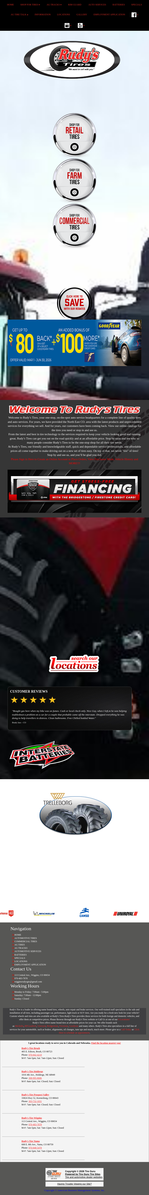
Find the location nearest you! (106, 1043)
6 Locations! (124, 1019)
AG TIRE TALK (19, 14)
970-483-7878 (35, 1124)
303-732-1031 (35, 1101)
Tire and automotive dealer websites (83, 1176)
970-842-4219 (35, 1054)
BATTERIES (20, 954)
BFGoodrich (30, 1026)
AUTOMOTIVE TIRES (25, 938)
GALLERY (81, 14)
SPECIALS (20, 958)
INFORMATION (43, 14)
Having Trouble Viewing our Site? (74, 1184)
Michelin (19, 1026)
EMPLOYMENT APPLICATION (109, 14)
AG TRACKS (20, 948)
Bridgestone (52, 1026)
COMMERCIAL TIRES (25, 941)
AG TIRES (19, 944)
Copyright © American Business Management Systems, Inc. (74, 1190)
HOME (17, 934)
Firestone (63, 1026)
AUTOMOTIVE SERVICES (27, 951)
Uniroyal (41, 1026)
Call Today (126, 1029)
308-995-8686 (35, 1078)
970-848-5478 (35, 1147)
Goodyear (74, 1026)
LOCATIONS (63, 14)
